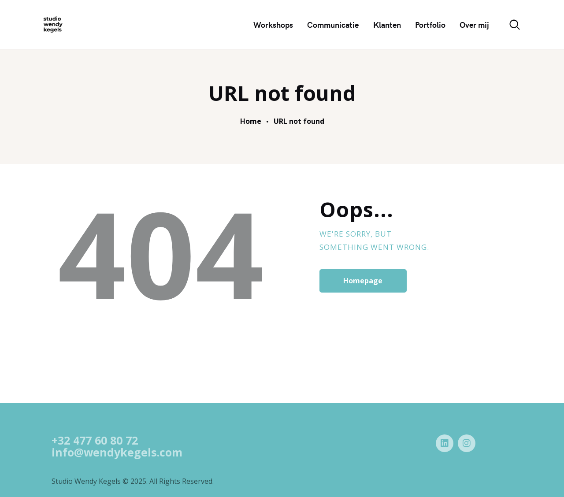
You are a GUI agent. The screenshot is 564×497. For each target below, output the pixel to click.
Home (250, 121)
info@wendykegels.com (117, 461)
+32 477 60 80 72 (95, 449)
